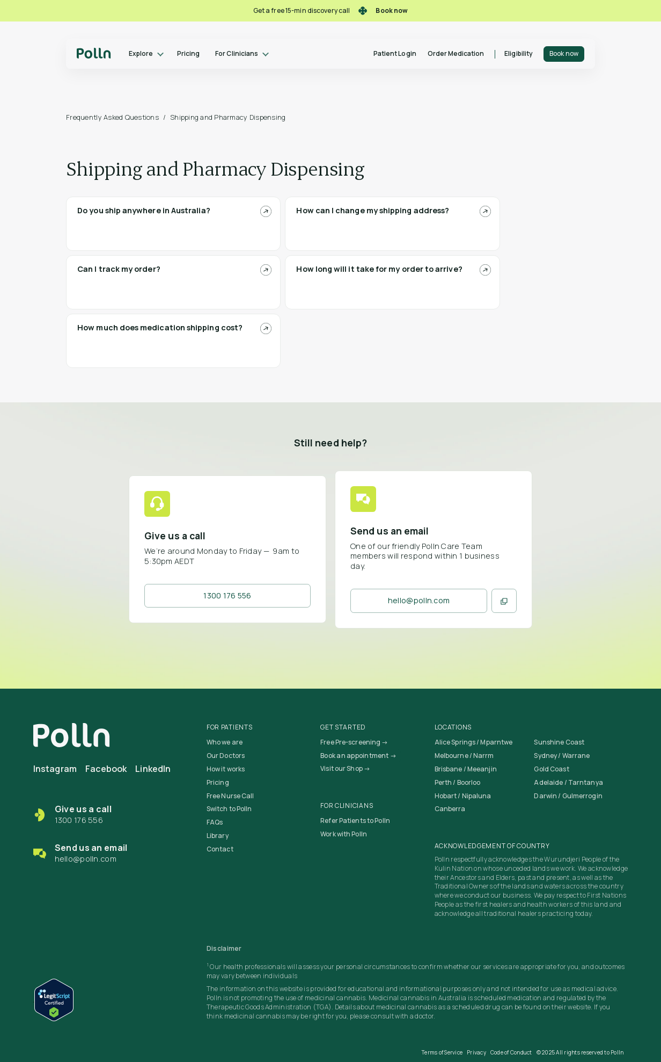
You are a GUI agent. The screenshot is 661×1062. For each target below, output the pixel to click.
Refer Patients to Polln (355, 820)
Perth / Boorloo (458, 782)
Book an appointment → (358, 755)
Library (218, 835)
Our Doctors (226, 755)
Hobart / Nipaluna (463, 795)
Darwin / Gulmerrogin (568, 795)
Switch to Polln (229, 808)
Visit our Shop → (345, 768)
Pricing (188, 53)
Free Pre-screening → (354, 742)
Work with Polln (343, 834)
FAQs (215, 822)
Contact (220, 849)
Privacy (476, 1052)
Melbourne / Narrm (464, 755)
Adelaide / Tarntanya (568, 782)
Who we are (225, 742)
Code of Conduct (511, 1052)
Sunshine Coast (559, 742)
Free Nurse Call (230, 795)
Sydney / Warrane (562, 755)
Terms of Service (442, 1052)
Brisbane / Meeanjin (466, 769)
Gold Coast (551, 769)
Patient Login (394, 53)
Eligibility (518, 53)
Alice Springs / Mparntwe (474, 742)
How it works (226, 769)
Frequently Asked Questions (112, 117)
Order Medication (456, 53)
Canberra (450, 808)
